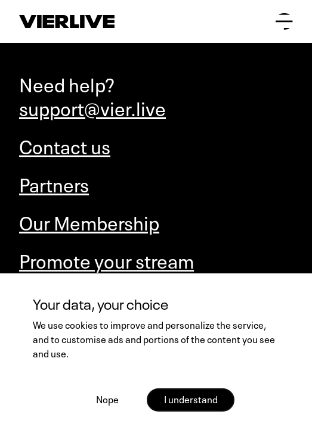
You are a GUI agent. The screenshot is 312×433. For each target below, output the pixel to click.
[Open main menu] (284, 21)
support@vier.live (92, 107)
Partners (54, 183)
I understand (191, 398)
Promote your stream (106, 260)
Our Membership (89, 221)
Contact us (64, 145)
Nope (107, 398)
